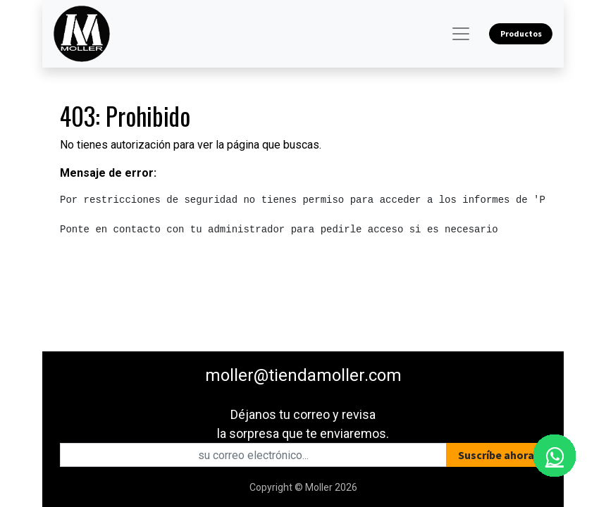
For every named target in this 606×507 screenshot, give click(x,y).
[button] (496, 455)
